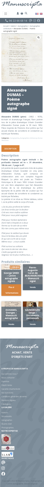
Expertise (5, 381)
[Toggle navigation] (5, 13)
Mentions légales (8, 400)
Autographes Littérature (28, 138)
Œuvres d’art (6, 424)
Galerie (13, 26)
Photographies (7, 427)
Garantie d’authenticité (10, 389)
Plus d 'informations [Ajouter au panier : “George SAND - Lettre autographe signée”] (11, 290)
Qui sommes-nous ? (9, 374)
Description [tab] (10, 148)
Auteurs (4, 412)
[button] (38, 37)
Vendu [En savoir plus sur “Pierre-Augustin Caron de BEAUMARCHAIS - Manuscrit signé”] (33, 287)
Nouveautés (6, 416)
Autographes (23, 26)
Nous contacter (8, 377)
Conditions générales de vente (14, 396)
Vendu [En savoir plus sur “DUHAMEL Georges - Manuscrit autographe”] (11, 324)
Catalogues (6, 404)
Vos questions (7, 392)
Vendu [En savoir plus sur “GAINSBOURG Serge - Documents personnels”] (33, 324)
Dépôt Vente (6, 385)
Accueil (6, 26)
